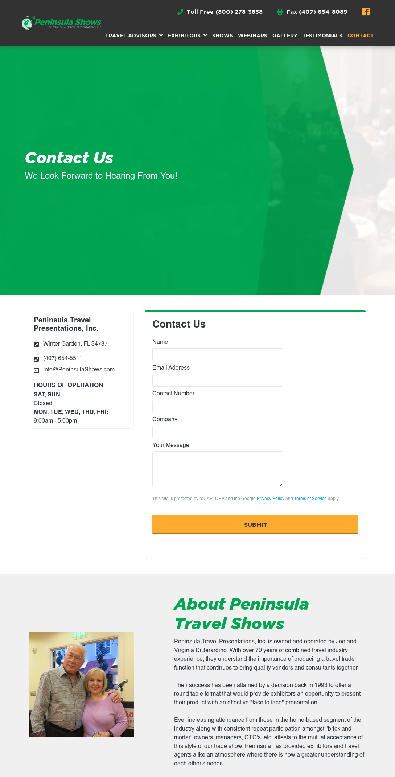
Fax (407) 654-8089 (312, 11)
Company (217, 427)
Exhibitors (184, 35)
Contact (360, 35)
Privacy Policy (270, 499)
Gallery (284, 35)
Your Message (217, 465)
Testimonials (322, 35)
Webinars (252, 35)
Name (217, 350)
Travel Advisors (130, 35)
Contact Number (217, 401)
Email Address (217, 376)
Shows (222, 35)
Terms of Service (310, 499)
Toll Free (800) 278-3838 (220, 11)
